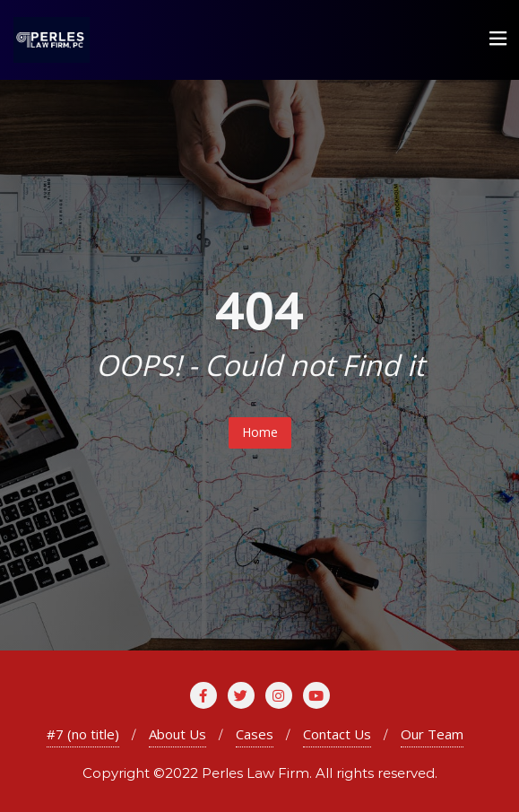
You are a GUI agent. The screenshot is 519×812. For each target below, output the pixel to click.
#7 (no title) (83, 734)
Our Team (432, 734)
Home (260, 432)
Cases (254, 734)
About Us (177, 734)
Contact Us (337, 734)
